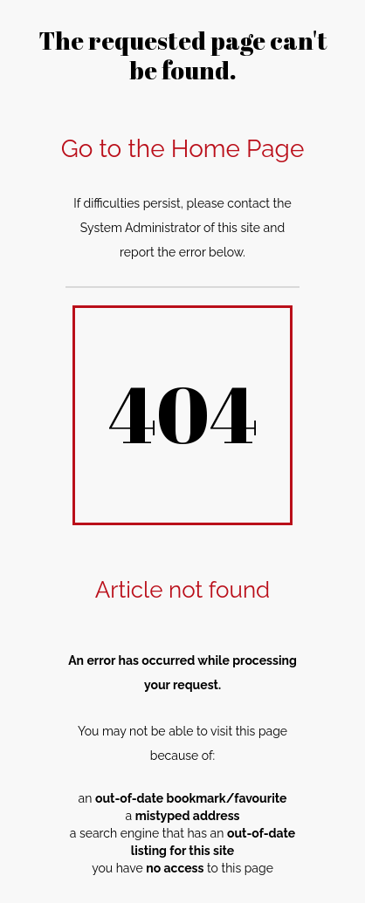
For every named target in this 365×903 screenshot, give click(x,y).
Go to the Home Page (183, 148)
